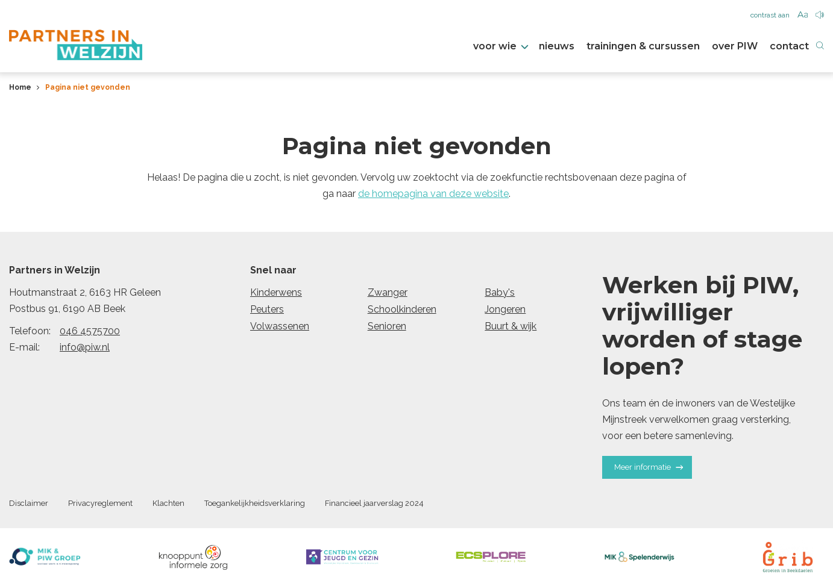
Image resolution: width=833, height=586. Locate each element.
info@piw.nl (85, 347)
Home (20, 87)
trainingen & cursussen (643, 46)
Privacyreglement (100, 503)
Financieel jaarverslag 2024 (374, 503)
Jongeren (505, 309)
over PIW (735, 46)
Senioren (387, 326)
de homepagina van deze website (433, 193)
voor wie (500, 46)
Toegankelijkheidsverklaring (254, 503)
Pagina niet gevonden (87, 87)
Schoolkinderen (402, 309)
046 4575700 (90, 331)
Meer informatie (648, 467)
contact (789, 46)
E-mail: (24, 347)
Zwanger (387, 292)
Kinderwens (276, 292)
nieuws (556, 46)
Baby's (500, 292)
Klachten (168, 503)
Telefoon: (30, 331)
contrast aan (770, 15)
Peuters (267, 309)
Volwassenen (279, 326)
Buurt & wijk (510, 326)
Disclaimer (28, 503)
